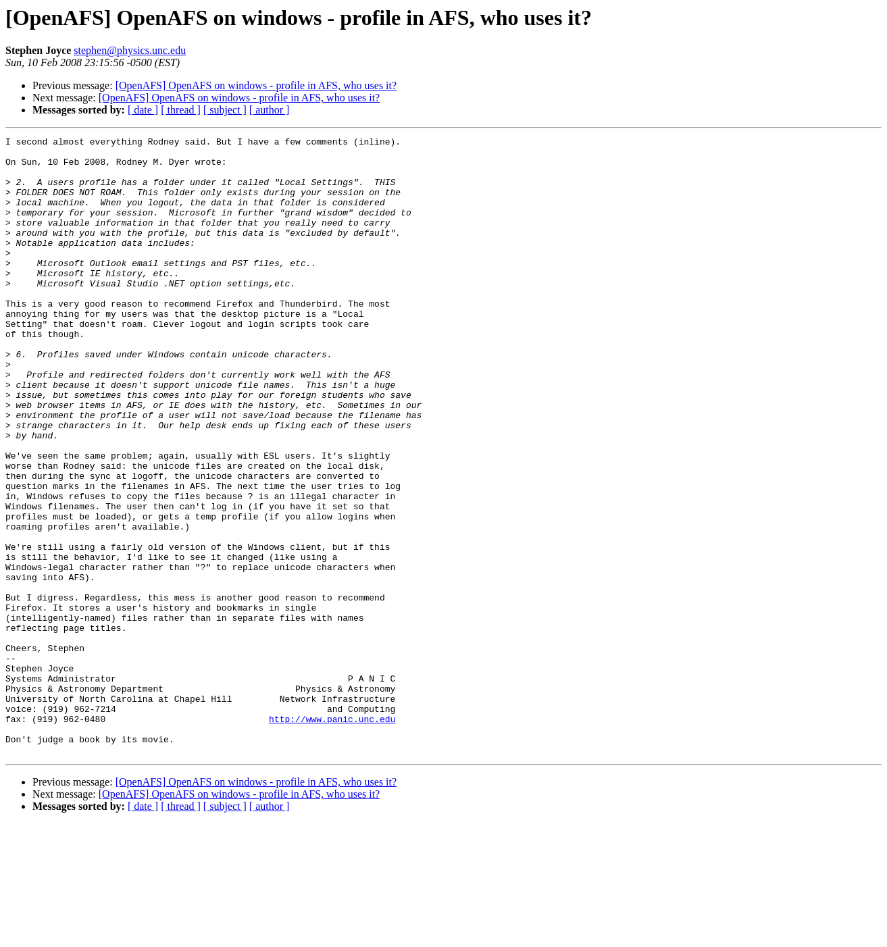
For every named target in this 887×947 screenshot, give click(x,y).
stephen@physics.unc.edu (130, 50)
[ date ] (143, 110)
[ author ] (269, 110)
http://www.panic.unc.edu (332, 836)
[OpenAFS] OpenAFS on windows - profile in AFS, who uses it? (256, 85)
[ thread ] (181, 110)
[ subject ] (225, 110)
